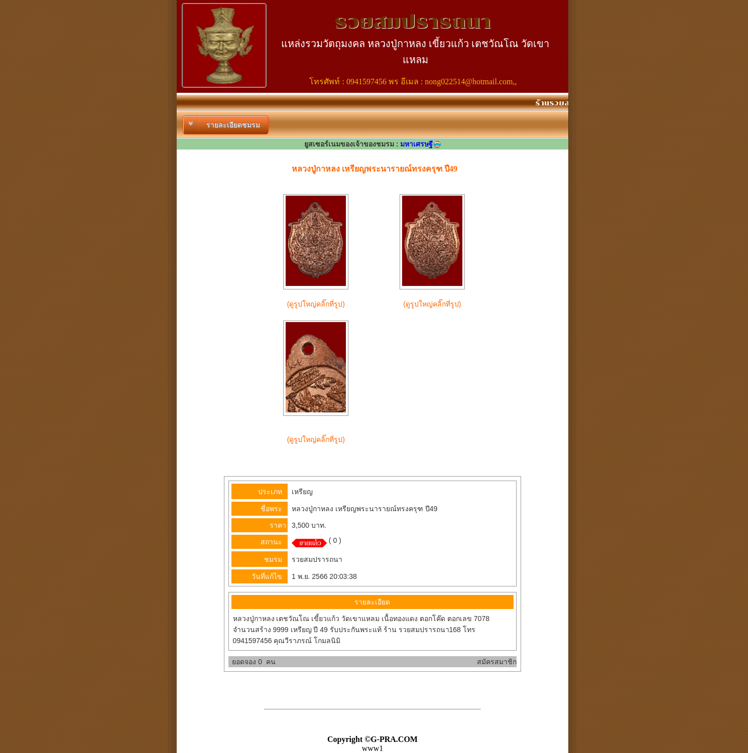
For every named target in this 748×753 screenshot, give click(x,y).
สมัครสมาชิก (497, 662)
